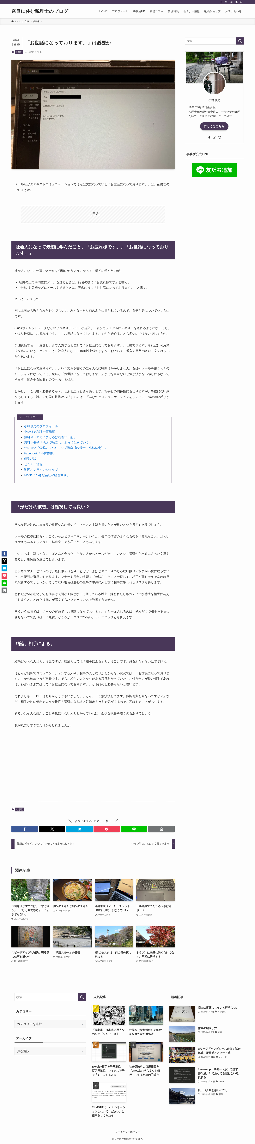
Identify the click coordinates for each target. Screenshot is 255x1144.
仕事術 (19, 52)
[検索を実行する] (240, 41)
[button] (24, 829)
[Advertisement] (93, 768)
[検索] (241, 2)
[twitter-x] (226, 2)
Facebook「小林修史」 (40, 453)
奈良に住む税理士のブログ (39, 11)
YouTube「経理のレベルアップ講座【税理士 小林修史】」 (65, 448)
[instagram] (231, 2)
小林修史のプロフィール (41, 426)
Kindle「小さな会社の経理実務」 (47, 475)
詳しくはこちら (214, 126)
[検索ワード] (214, 41)
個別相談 (30, 458)
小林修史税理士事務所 (39, 431)
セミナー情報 (33, 464)
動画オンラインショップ (41, 469)
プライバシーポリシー (127, 1131)
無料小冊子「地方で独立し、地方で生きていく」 (58, 442)
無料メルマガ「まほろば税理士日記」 (50, 437)
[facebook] (221, 2)
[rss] (236, 2)
